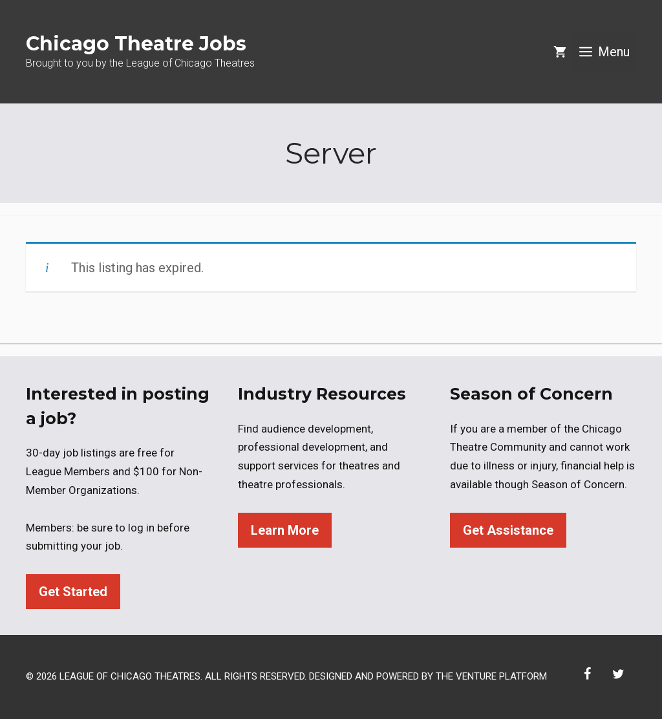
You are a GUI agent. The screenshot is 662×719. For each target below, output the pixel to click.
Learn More (285, 530)
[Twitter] (618, 674)
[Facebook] (587, 674)
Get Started (73, 591)
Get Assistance (508, 530)
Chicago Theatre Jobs (136, 44)
